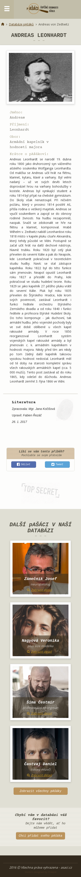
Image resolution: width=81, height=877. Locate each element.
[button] (23, 464)
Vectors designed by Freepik (40, 872)
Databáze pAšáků (21, 24)
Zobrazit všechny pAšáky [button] (40, 791)
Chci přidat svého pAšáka (40, 835)
